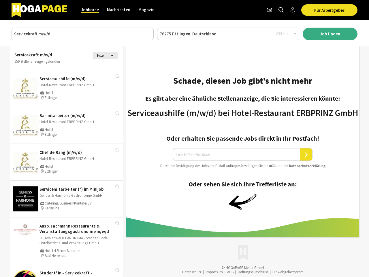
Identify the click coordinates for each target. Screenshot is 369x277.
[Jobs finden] (281, 10)
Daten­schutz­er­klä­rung (307, 165)
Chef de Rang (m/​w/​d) (60, 152)
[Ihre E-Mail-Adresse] (236, 154)
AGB (272, 165)
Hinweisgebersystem (288, 272)
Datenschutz (192, 272)
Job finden (330, 34)
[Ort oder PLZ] (228, 34)
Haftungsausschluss (253, 272)
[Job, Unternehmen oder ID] (83, 34)
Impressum (214, 272)
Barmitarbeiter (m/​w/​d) (62, 115)
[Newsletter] (269, 10)
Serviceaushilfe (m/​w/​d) (62, 78)
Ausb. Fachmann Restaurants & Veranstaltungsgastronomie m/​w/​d (74, 228)
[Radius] (286, 34)
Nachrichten (118, 9)
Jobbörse (90, 9)
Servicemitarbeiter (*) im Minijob (71, 189)
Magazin (146, 9)
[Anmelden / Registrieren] (292, 10)
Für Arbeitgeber (329, 10)
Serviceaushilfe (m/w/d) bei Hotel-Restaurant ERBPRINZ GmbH (242, 112)
